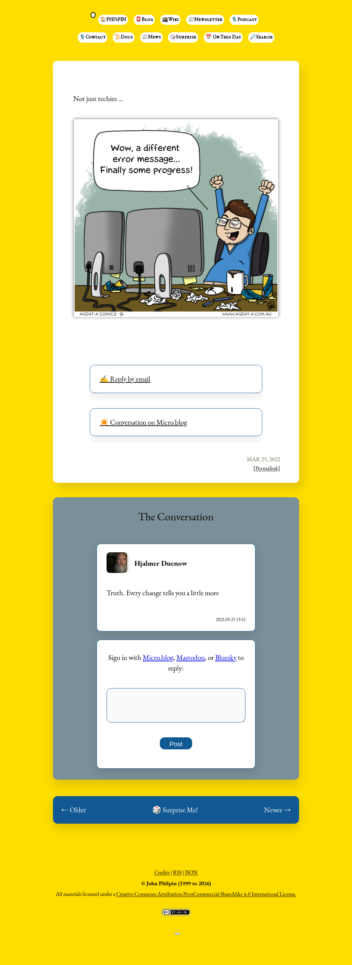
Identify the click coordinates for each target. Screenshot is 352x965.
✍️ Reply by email (125, 378)
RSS (177, 876)
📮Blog (144, 20)
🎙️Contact (92, 37)
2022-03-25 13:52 (230, 619)
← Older (73, 813)
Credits (161, 876)
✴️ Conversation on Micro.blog (143, 422)
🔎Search (261, 37)
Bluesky (225, 657)
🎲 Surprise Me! (175, 813)
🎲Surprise (183, 37)
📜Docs (123, 37)
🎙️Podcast (244, 20)
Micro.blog (158, 657)
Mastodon (190, 657)
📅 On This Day (223, 37)
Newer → (277, 813)
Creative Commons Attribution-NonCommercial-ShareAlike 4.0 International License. (206, 898)
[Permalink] (266, 468)
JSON (191, 876)
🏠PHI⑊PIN (113, 20)
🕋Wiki (170, 20)
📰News (151, 37)
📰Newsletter (205, 20)
